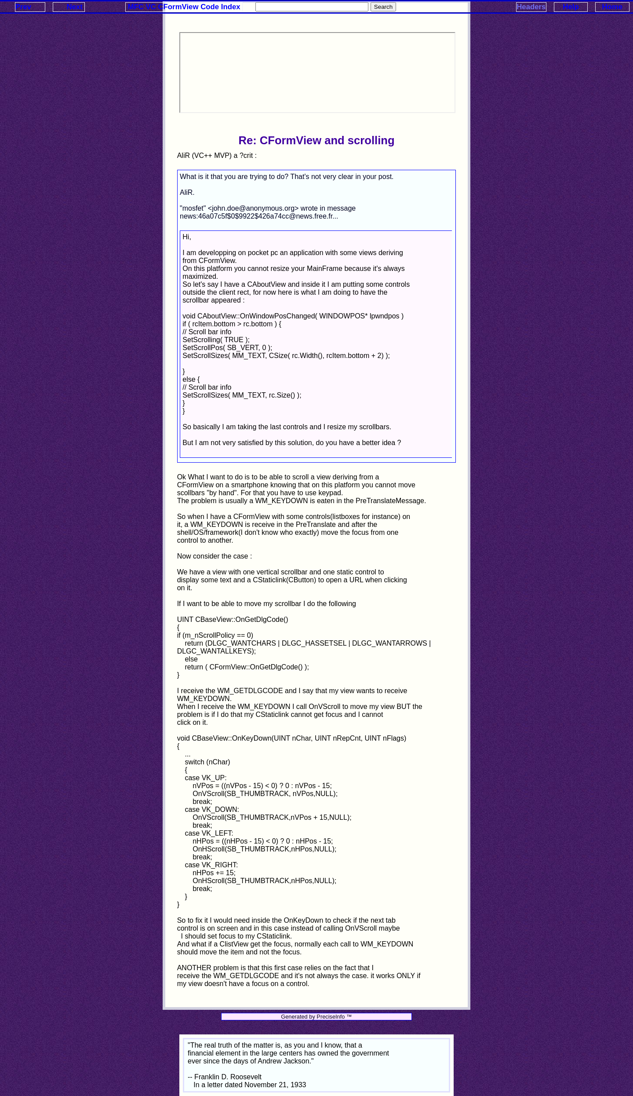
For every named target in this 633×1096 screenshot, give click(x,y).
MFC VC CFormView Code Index (184, 7)
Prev (23, 7)
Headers (531, 7)
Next (74, 7)
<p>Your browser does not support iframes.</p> (317, 72)
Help (570, 7)
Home (612, 7)
